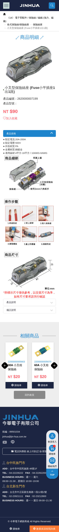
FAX (27, 472)
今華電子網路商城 (29, 5)
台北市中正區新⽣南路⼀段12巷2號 (28, 492)
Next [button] (54, 367)
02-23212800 (39, 496)
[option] (16, 365)
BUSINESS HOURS (13, 477)
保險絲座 (37, 24)
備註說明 (11, 310)
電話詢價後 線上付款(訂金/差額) (29, 451)
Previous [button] (5, 367)
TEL (4, 472)
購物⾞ (15, 528)
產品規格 (11, 133)
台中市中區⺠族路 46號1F (23, 468)
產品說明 (11, 302)
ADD (5, 468)
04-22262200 (39, 472)
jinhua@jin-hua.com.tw (14, 436)
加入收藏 (10, 118)
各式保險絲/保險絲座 (18, 24)
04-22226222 (16, 472)
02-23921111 (16, 496)
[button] (52, 5)
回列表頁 (29, 395)
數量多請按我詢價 (44, 528)
